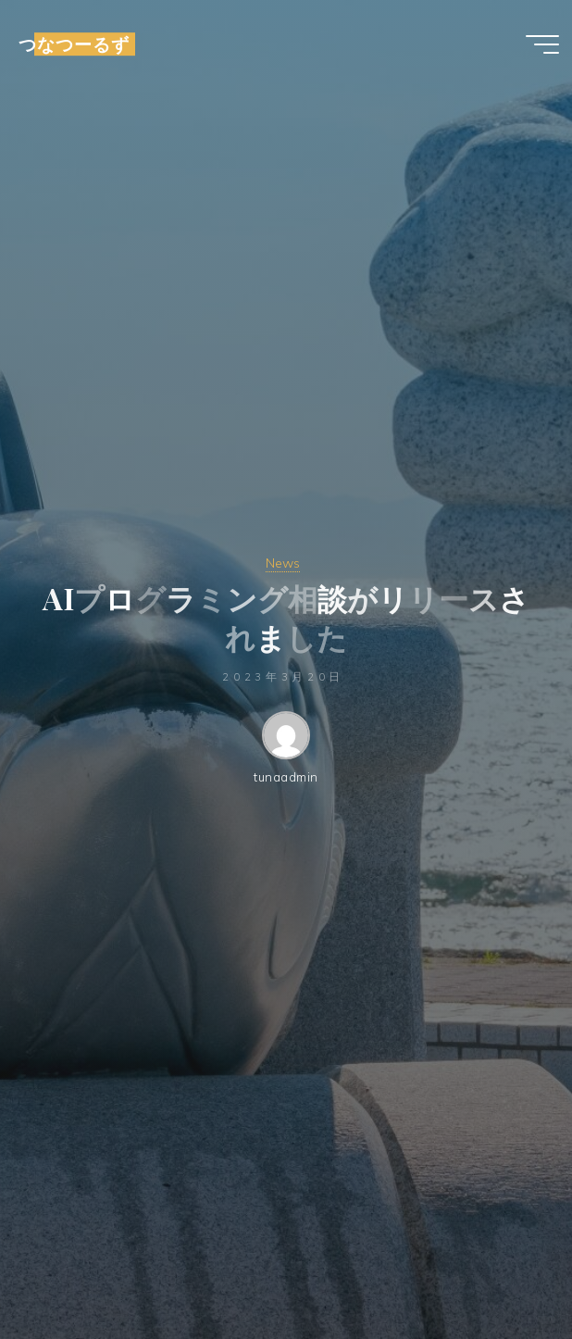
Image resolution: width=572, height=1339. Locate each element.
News (283, 563)
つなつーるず (74, 44)
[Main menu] (542, 44)
